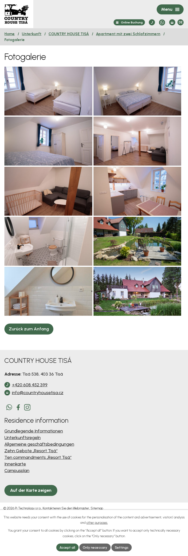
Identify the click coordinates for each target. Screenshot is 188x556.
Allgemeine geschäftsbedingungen (39, 468)
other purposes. (97, 523)
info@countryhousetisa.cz (37, 417)
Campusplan (16, 495)
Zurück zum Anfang (29, 353)
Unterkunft (31, 33)
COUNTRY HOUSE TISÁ (68, 33)
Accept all (67, 547)
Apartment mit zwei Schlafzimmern (128, 33)
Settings (122, 547)
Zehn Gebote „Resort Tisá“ (31, 475)
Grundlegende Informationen (33, 455)
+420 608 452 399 (29, 409)
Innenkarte (15, 488)
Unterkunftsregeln (22, 462)
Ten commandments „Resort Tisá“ (37, 481)
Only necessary (95, 547)
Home (9, 33)
